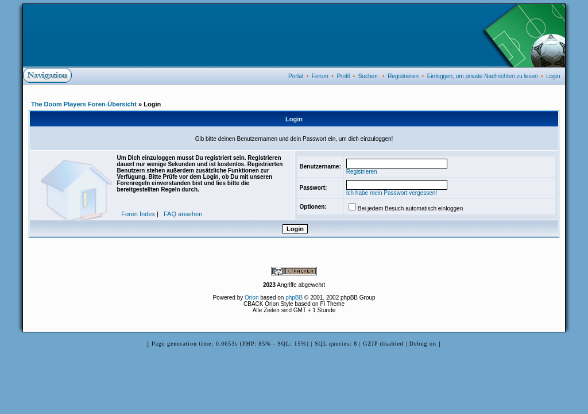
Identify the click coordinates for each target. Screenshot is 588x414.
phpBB (294, 297)
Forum (320, 76)
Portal (295, 76)
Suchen (368, 76)
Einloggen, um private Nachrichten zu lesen (482, 76)
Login (553, 76)
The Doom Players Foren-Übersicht (84, 104)
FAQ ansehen (183, 213)
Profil (343, 76)
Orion (251, 297)
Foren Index (138, 213)
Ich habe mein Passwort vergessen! (391, 193)
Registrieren (403, 76)
